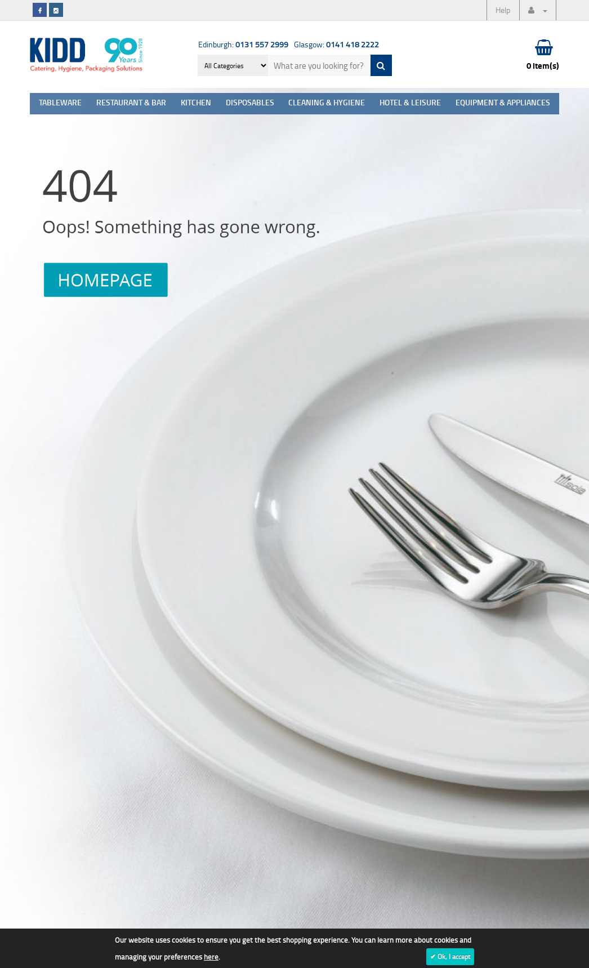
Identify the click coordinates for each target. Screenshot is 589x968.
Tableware (60, 103)
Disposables (250, 103)
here (211, 957)
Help (503, 10)
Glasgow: (336, 44)
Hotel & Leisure (410, 103)
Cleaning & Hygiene (326, 103)
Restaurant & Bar (131, 103)
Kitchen (196, 103)
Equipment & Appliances (503, 103)
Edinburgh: (243, 44)
